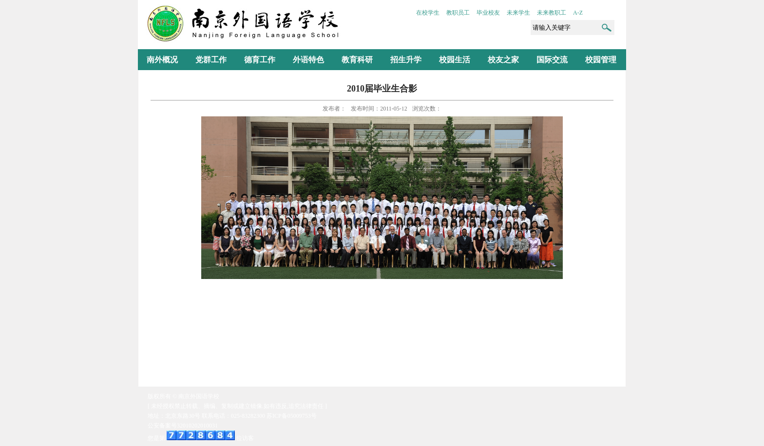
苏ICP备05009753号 (292, 415)
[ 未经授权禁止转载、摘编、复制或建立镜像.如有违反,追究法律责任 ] (237, 406)
